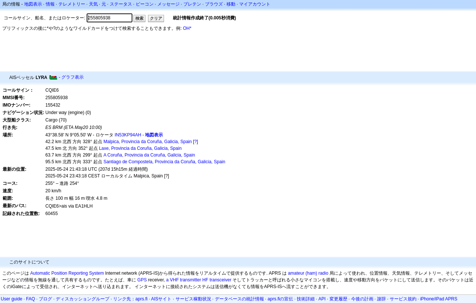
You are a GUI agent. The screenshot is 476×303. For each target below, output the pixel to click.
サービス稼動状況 (193, 299)
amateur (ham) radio (308, 273)
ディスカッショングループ (82, 299)
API (321, 299)
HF (205, 280)
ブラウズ (214, 4)
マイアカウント (254, 4)
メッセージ (168, 4)
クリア (156, 18)
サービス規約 (403, 299)
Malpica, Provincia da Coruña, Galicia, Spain (147, 141)
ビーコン (145, 4)
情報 (50, 4)
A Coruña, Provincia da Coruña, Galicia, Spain (149, 155)
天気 (93, 4)
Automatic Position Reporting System (67, 273)
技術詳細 (306, 299)
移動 (230, 4)
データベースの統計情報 (239, 299)
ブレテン (192, 4)
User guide (11, 299)
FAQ (30, 299)
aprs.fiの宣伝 (280, 299)
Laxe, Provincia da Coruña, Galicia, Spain (140, 148)
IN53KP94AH (128, 135)
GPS (142, 280)
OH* (187, 28)
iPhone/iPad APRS (438, 299)
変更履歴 (338, 299)
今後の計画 (362, 299)
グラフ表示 (72, 77)
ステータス (121, 4)
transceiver (220, 280)
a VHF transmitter (183, 280)
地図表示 (33, 4)
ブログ (45, 299)
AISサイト (161, 299)
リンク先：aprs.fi (130, 299)
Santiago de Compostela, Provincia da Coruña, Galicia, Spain (164, 161)
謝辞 (381, 299)
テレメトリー (71, 4)
